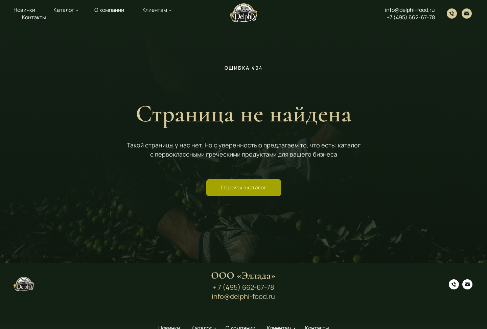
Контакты (34, 17)
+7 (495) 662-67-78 (411, 17)
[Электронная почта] (467, 13)
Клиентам (154, 10)
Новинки (24, 10)
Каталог (63, 10)
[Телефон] (452, 13)
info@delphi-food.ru (410, 10)
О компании (109, 10)
